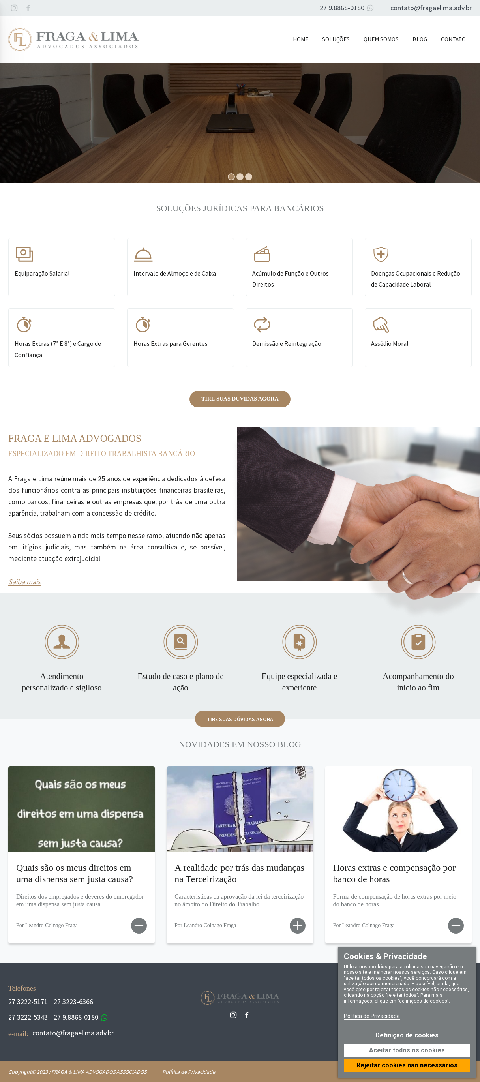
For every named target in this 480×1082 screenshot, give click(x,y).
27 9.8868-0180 (348, 8)
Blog (419, 39)
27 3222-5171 (28, 1001)
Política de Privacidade (188, 1071)
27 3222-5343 (28, 1017)
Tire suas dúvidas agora (240, 399)
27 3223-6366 (73, 1001)
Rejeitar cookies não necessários (407, 1065)
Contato (453, 39)
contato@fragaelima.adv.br (431, 7)
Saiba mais (24, 581)
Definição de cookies (407, 1035)
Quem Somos (381, 39)
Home (300, 39)
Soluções (336, 39)
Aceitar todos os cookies (407, 1050)
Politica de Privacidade (372, 1016)
